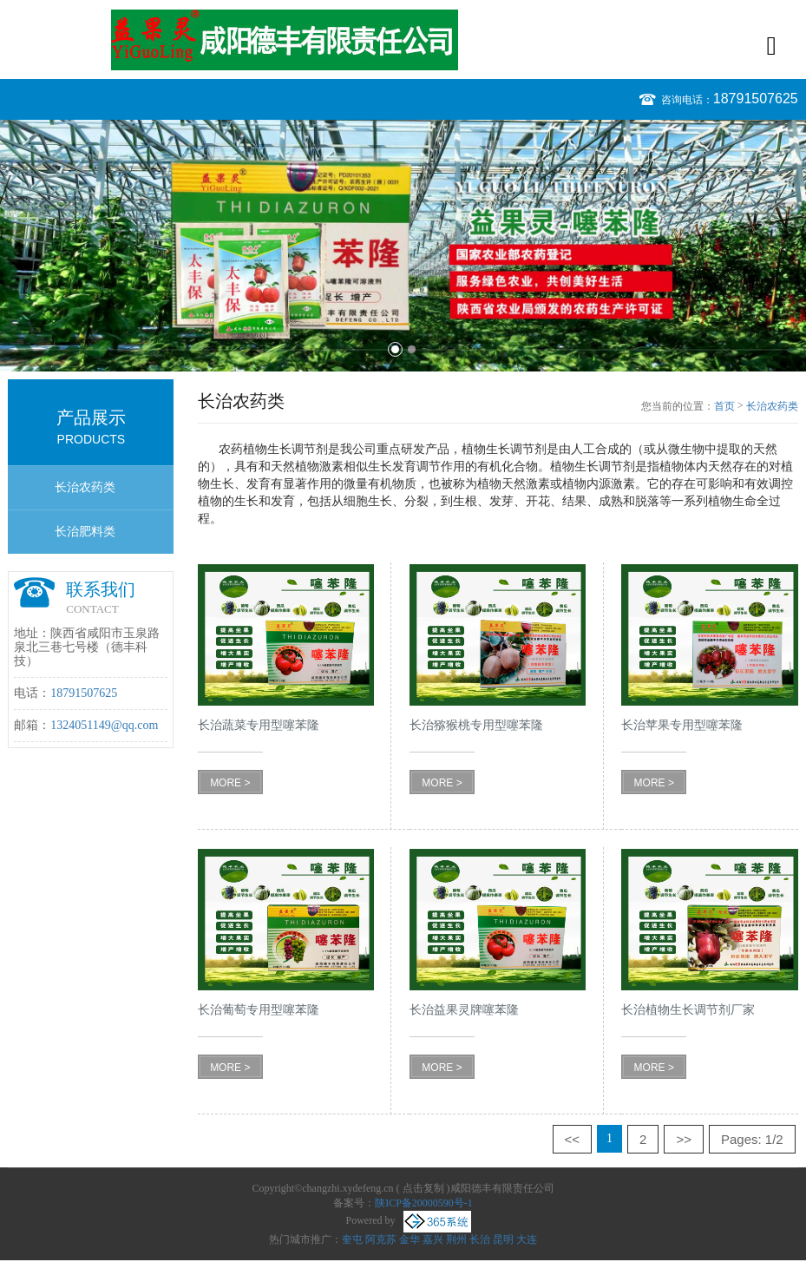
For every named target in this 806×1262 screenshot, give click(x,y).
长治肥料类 (85, 531)
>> (683, 1139)
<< (572, 1139)
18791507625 (755, 98)
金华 (409, 1239)
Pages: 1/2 (752, 1139)
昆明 (503, 1239)
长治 (479, 1239)
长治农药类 (85, 487)
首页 (724, 406)
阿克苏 (380, 1239)
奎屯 (352, 1239)
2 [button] (412, 349)
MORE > (230, 783)
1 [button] (395, 349)
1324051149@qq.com (104, 725)
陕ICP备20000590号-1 (424, 1203)
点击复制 (423, 1188)
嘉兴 (433, 1239)
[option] (403, 245)
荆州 (456, 1239)
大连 (526, 1239)
